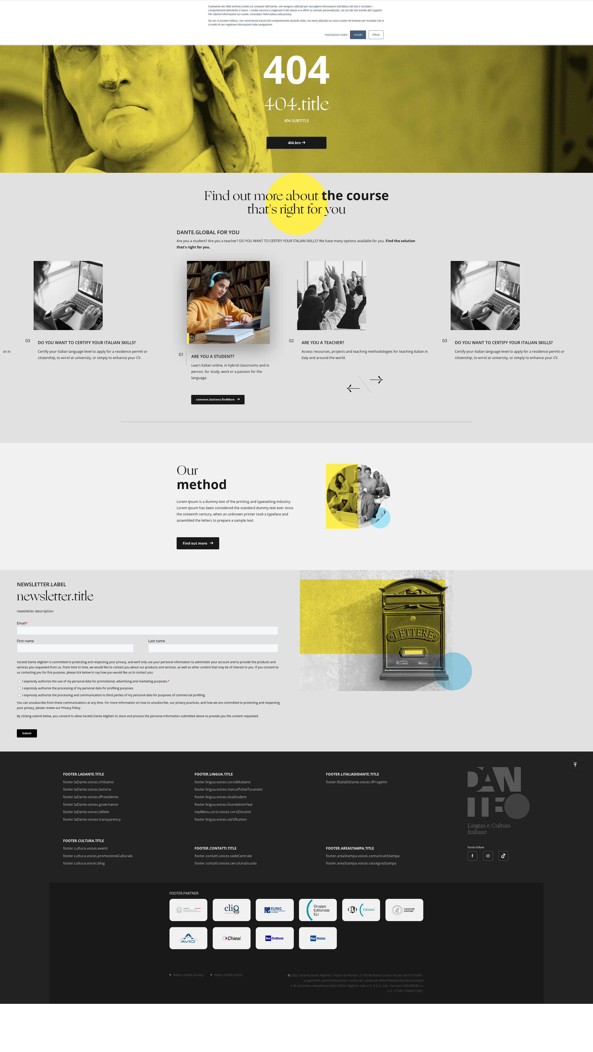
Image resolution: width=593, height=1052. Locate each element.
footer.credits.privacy (188, 975)
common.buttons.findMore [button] (215, 399)
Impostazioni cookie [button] (336, 34)
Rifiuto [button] (376, 34)
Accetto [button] (358, 34)
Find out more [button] (198, 543)
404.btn (296, 142)
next (376, 379)
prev (353, 388)
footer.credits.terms (228, 975)
